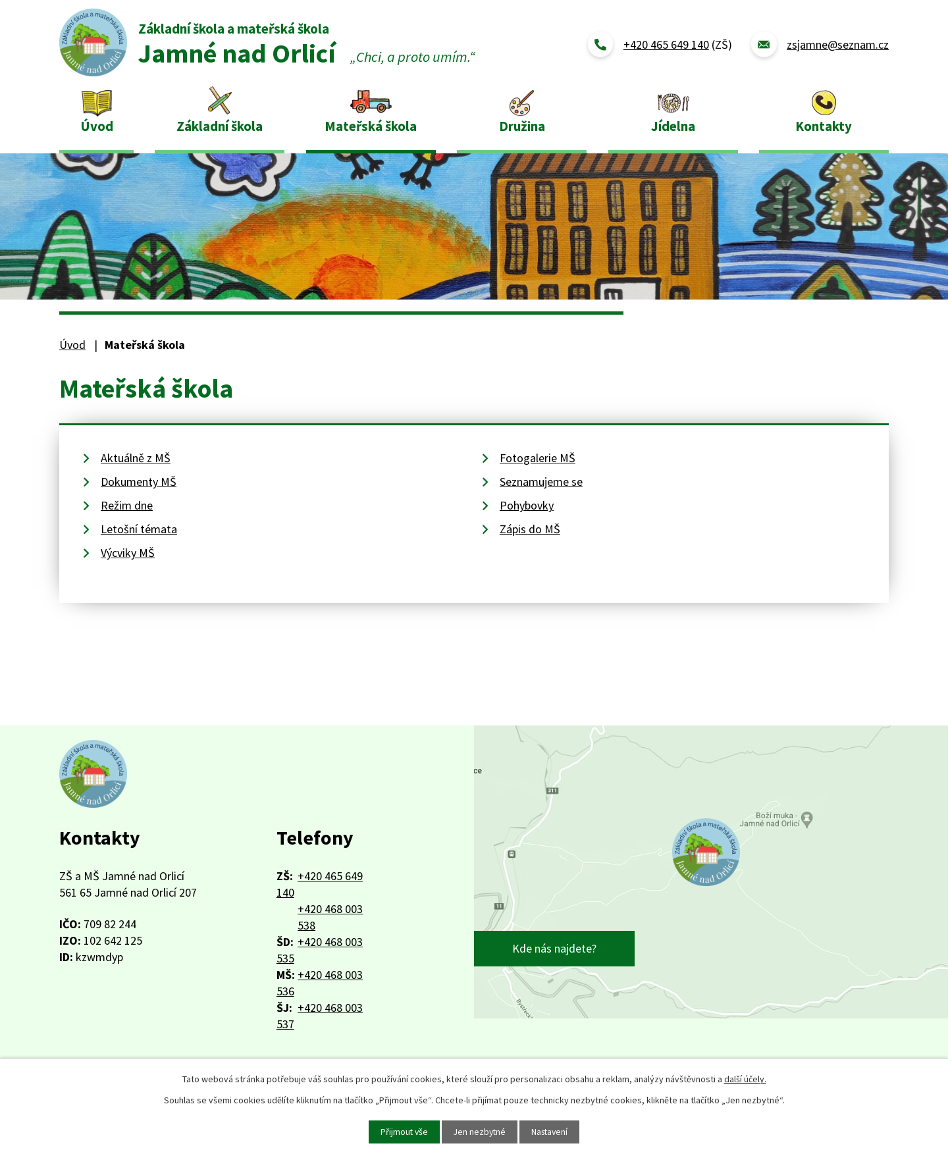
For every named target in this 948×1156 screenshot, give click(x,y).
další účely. (745, 1079)
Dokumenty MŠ (138, 481)
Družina (522, 126)
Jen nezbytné (479, 1132)
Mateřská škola (371, 126)
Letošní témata (139, 529)
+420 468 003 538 (330, 917)
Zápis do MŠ (530, 529)
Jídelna (673, 126)
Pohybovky (527, 505)
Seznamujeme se (541, 481)
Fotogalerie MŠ (537, 457)
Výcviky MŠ (128, 552)
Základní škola (219, 126)
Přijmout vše (402, 1132)
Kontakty (823, 126)
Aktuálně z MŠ (136, 457)
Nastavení (551, 1132)
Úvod (96, 126)
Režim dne (127, 505)
